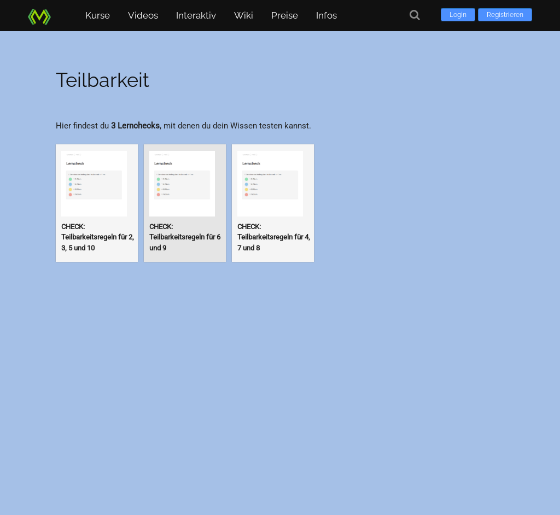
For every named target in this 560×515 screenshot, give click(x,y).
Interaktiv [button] (196, 15)
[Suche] (415, 15)
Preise (284, 15)
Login (458, 15)
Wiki (243, 15)
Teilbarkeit (102, 79)
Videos (143, 15)
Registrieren (505, 15)
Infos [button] (326, 15)
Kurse (97, 15)
